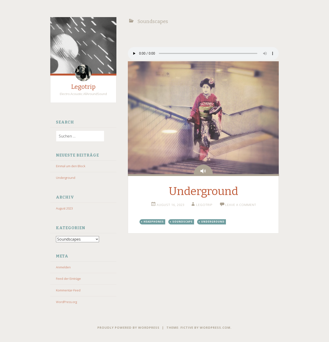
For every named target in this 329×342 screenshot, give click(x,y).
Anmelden (63, 267)
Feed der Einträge (68, 278)
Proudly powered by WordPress (128, 327)
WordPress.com (215, 327)
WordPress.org (66, 302)
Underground (65, 178)
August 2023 (64, 208)
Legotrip (83, 86)
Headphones (154, 221)
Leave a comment (240, 205)
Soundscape (182, 221)
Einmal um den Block (70, 166)
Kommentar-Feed (68, 290)
